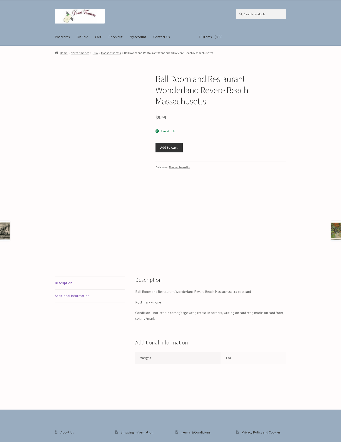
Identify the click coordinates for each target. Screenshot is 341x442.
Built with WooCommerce (116, 405)
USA (95, 53)
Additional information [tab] (72, 235)
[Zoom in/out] (5, 434)
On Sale (82, 37)
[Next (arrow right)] (15, 440)
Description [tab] (63, 222)
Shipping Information (137, 371)
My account (138, 37)
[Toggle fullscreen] (15, 434)
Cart (98, 37)
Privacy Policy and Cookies (261, 371)
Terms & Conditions (196, 371)
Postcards (62, 37)
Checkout (116, 37)
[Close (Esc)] (36, 434)
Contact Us (161, 37)
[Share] (26, 434)
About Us (67, 371)
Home (64, 53)
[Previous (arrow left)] (5, 440)
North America (80, 53)
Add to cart (169, 147)
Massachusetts (111, 53)
